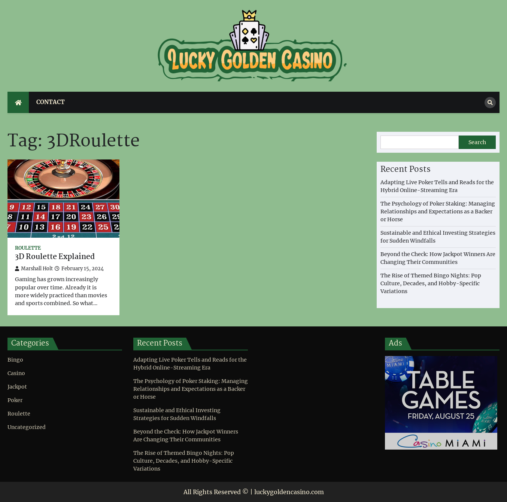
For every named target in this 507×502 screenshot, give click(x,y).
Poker (14, 400)
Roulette (28, 248)
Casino (16, 373)
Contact (50, 102)
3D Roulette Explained (55, 257)
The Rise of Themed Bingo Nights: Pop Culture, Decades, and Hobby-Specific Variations (430, 283)
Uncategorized (26, 427)
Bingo (15, 359)
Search (477, 142)
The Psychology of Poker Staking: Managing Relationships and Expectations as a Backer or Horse (437, 211)
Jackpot (17, 386)
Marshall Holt (34, 268)
